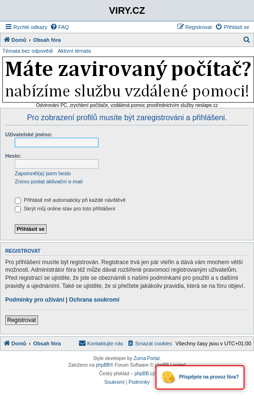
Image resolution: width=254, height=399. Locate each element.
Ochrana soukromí (94, 299)
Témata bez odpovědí (27, 51)
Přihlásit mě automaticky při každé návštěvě (70, 200)
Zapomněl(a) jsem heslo (43, 173)
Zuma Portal (146, 358)
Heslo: (13, 156)
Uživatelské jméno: (28, 134)
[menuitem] (59, 27)
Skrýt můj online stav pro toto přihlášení (65, 208)
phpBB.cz (145, 373)
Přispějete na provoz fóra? (200, 377)
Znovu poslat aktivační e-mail (48, 181)
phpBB (103, 365)
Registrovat (21, 320)
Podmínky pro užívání (34, 299)
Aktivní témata (74, 51)
